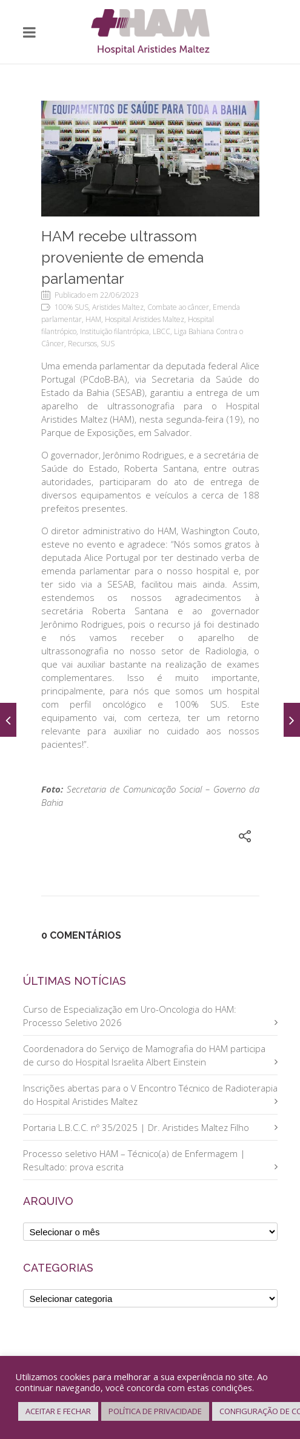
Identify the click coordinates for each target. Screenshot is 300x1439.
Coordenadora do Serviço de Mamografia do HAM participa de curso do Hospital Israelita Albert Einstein (144, 1055)
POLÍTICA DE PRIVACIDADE (155, 1411)
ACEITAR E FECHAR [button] (58, 1411)
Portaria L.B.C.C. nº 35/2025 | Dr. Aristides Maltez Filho (136, 1127)
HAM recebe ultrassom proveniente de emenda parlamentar (122, 257)
